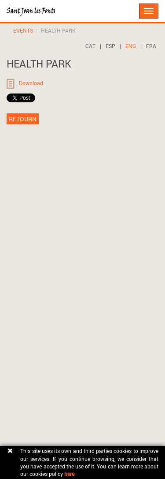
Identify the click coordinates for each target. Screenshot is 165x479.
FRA (151, 45)
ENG (130, 45)
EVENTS (23, 30)
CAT (90, 45)
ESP (110, 45)
